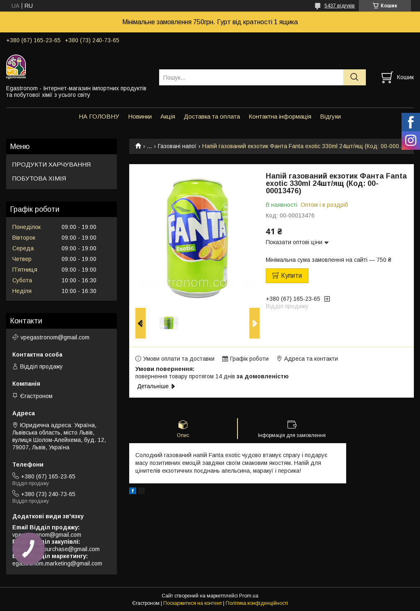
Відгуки (330, 116)
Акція (167, 116)
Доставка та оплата (212, 116)
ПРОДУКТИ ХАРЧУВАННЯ (51, 164)
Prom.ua (248, 596)
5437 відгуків (339, 6)
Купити (291, 275)
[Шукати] (354, 77)
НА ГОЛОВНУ (99, 116)
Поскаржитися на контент (192, 603)
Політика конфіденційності (257, 603)
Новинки (140, 116)
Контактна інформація (280, 116)
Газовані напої (177, 146)
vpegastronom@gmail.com (55, 337)
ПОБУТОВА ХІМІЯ (39, 178)
